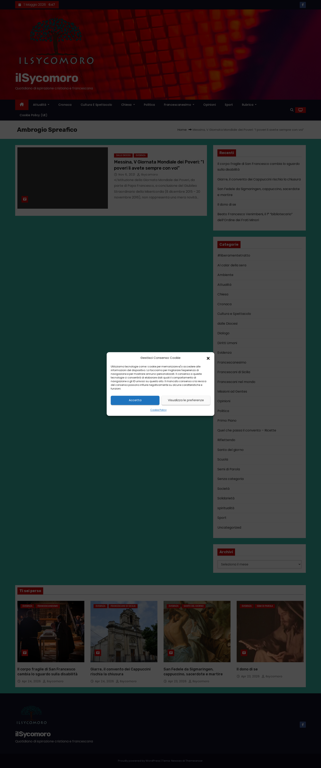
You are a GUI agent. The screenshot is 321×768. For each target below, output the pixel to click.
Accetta (135, 400)
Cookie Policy (158, 410)
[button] (208, 358)
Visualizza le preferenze (186, 400)
